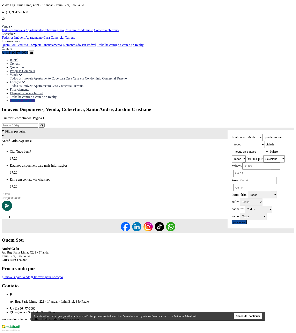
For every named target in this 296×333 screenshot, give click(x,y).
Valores (237, 166)
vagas (235, 216)
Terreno (113, 30)
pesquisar (239, 222)
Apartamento (34, 30)
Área (235, 180)
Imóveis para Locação (47, 277)
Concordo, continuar (248, 316)
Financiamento (52, 45)
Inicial (14, 60)
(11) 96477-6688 (15, 52)
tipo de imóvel (273, 137)
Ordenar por (254, 158)
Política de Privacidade (185, 316)
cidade (270, 144)
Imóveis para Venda (16, 277)
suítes (235, 202)
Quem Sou (9, 45)
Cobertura (50, 30)
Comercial (101, 30)
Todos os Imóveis (13, 30)
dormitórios (239, 194)
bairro (274, 151)
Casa (60, 30)
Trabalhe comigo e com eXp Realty (120, 45)
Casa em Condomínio (79, 30)
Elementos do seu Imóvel (79, 45)
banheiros (238, 209)
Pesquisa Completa (29, 45)
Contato (7, 48)
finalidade (238, 137)
